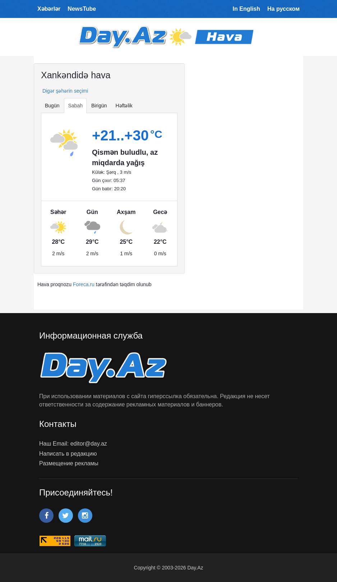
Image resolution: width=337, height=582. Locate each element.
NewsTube (82, 9)
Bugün (52, 105)
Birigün (99, 105)
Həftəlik (124, 105)
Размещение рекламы (68, 463)
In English (246, 9)
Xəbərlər (48, 9)
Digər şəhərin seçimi (64, 91)
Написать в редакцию (68, 454)
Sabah (75, 105)
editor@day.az (88, 444)
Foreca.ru (83, 284)
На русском (283, 9)
